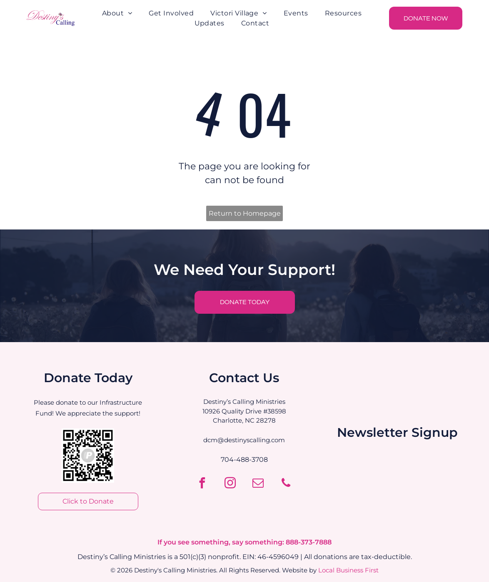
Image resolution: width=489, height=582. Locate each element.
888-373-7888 (309, 542)
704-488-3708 (244, 460)
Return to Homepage (245, 213)
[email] (258, 484)
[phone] (286, 484)
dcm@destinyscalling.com (244, 440)
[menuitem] (117, 13)
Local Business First (348, 570)
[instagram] (230, 484)
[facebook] (202, 484)
